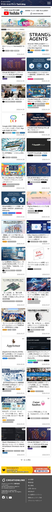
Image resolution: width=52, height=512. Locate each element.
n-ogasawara (39, 391)
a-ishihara (31, 210)
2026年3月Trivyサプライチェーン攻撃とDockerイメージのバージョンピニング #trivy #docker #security (39, 355)
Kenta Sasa (19, 301)
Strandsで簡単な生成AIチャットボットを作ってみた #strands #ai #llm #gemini (38, 46)
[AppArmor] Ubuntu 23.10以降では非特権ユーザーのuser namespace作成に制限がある (13, 354)
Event (9, 329)
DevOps (18, 76)
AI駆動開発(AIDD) (10, 76)
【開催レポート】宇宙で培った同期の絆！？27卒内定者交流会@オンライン (13, 237)
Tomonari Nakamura (13, 184)
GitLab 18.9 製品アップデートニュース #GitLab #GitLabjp (38, 443)
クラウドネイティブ (33, 107)
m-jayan (41, 132)
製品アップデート (38, 79)
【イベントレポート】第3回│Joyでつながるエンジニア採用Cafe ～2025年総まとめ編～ (13, 325)
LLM (12, 50)
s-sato (45, 241)
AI (3, 50)
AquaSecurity (32, 360)
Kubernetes (11, 213)
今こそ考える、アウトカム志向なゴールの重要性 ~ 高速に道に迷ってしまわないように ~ (38, 295)
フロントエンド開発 (33, 212)
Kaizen (30, 105)
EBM (36, 299)
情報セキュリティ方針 (35, 497)
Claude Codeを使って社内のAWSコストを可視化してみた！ (38, 100)
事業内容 (31, 482)
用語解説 (16, 50)
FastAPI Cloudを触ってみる (37, 153)
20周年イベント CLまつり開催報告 (12, 29)
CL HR (4, 241)
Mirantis (30, 79)
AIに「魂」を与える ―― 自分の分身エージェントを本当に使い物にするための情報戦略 (38, 325)
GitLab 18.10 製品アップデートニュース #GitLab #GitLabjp (38, 179)
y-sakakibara (40, 105)
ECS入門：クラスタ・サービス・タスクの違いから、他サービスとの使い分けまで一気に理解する (12, 415)
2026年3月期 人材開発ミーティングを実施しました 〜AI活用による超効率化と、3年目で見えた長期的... (38, 386)
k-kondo (18, 270)
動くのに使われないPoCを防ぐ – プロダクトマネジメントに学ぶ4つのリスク (12, 180)
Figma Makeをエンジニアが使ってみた (38, 207)
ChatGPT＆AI (34, 241)
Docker (5, 213)
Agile (29, 103)
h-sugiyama (37, 155)
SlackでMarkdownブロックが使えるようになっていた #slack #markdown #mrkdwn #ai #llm (13, 445)
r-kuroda (18, 101)
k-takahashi (37, 269)
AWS (32, 50)
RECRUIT (31, 491)
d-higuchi (37, 50)
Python (30, 52)
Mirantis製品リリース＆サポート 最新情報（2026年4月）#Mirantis (38, 75)
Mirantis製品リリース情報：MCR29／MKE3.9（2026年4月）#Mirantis (13, 208)
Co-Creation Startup (9, 301)
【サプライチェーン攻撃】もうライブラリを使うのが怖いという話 (38, 265)
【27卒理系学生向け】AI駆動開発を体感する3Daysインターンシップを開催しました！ (13, 385)
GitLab (5, 78)
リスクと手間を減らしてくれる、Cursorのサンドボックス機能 (38, 414)
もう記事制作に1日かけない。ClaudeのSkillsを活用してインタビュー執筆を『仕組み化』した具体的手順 (13, 265)
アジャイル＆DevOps (8, 186)
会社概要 (31, 479)
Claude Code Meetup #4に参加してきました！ (38, 129)
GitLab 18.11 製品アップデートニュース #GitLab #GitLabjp (12, 73)
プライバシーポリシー (35, 500)
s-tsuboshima (12, 241)
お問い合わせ (32, 488)
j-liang (7, 50)
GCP (43, 50)
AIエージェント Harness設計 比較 (13, 47)
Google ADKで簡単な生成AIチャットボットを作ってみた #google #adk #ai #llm (13, 128)
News (14, 329)
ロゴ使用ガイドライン (35, 494)
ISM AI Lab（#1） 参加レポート (13, 99)
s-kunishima (10, 420)
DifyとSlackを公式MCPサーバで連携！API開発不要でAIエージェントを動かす (38, 237)
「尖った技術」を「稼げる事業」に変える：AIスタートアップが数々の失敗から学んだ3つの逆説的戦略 (13, 296)
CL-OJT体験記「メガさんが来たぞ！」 (13, 154)
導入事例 (31, 485)
